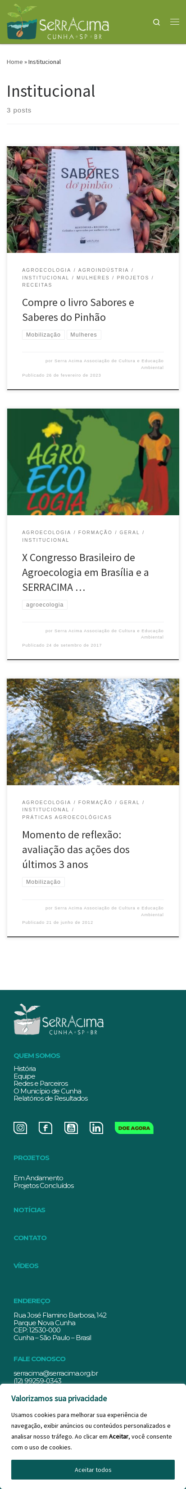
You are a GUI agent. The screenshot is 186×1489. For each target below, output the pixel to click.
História (25, 1068)
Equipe (24, 1076)
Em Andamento (38, 1178)
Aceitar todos (93, 1470)
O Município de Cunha (47, 1091)
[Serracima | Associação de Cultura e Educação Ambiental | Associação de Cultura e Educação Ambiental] (58, 20)
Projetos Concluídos (43, 1185)
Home (15, 62)
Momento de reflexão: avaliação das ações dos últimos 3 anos (76, 849)
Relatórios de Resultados (50, 1098)
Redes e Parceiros (41, 1083)
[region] (93, 1436)
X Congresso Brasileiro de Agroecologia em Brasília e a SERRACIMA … (85, 572)
